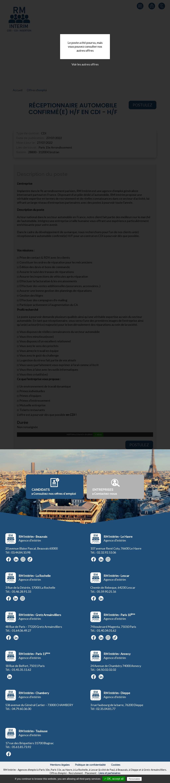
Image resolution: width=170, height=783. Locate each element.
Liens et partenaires (109, 773)
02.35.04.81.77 (105, 709)
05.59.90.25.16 (106, 591)
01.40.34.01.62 (106, 630)
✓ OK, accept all (114, 778)
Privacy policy (150, 779)
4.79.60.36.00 (22, 709)
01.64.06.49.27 (21, 630)
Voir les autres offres (85, 64)
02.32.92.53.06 (106, 552)
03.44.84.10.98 (20, 552)
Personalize (134, 779)
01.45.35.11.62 (21, 669)
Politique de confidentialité (90, 764)
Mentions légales (60, 764)
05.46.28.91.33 (21, 591)
